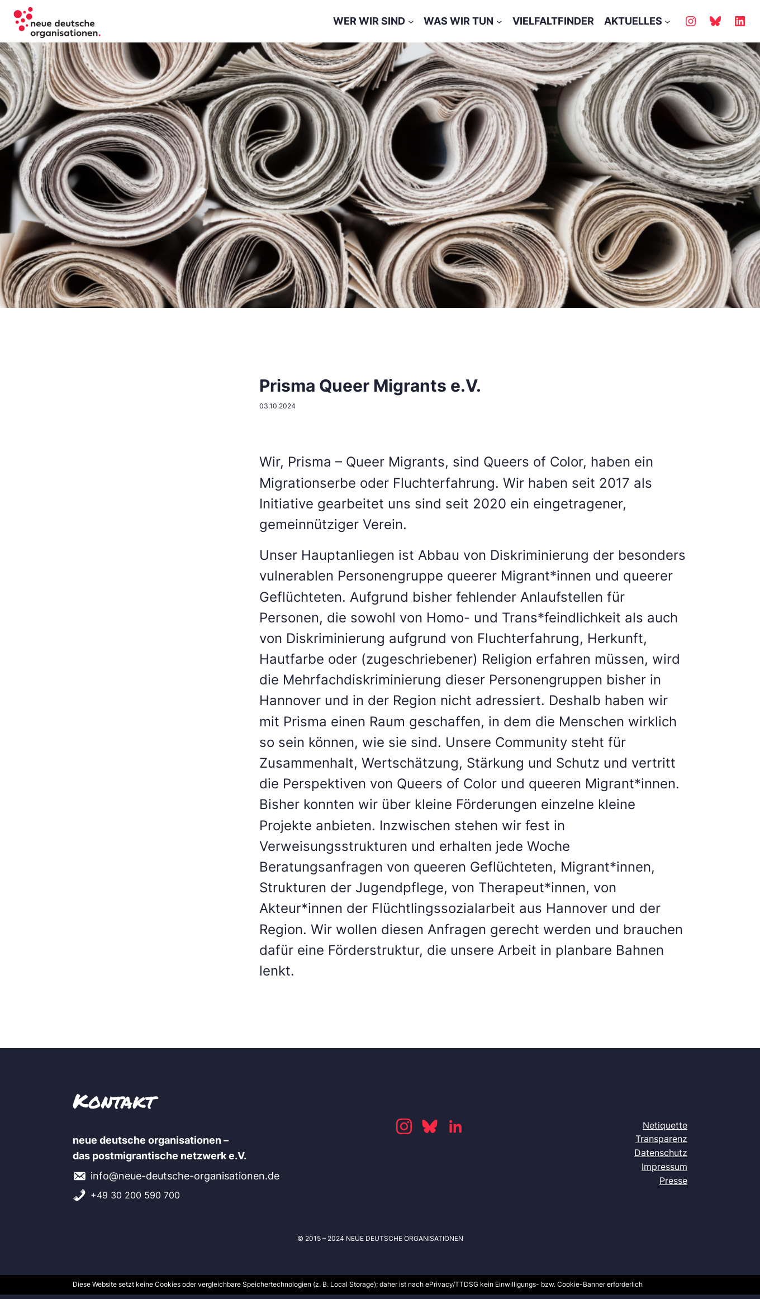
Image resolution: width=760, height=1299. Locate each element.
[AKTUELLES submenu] (667, 21)
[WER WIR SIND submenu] (411, 21)
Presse (673, 1180)
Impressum (664, 1166)
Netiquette (665, 1125)
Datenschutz (660, 1152)
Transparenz (661, 1138)
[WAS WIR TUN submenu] (499, 21)
